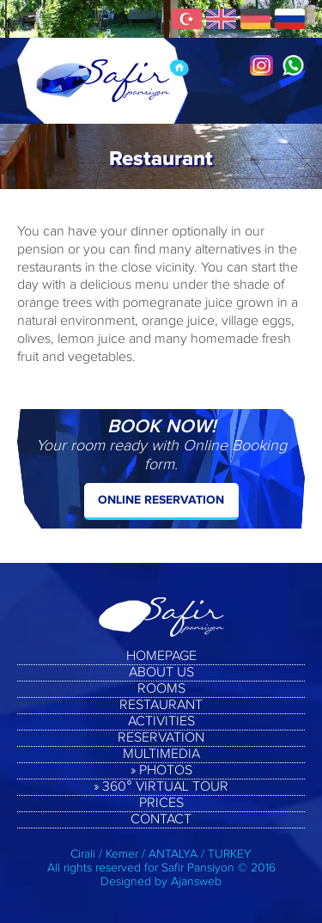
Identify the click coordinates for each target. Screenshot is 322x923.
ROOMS (161, 689)
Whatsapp (293, 65)
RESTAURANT (161, 705)
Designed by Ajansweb (161, 882)
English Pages (221, 19)
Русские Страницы (290, 19)
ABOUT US (161, 673)
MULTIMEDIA (161, 754)
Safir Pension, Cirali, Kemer (103, 81)
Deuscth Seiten (255, 19)
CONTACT (161, 820)
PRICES (161, 803)
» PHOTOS (161, 771)
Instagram (261, 65)
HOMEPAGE (161, 656)
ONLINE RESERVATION (161, 499)
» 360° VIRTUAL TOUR (161, 787)
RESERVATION (161, 738)
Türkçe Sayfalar (187, 19)
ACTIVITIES (161, 722)
